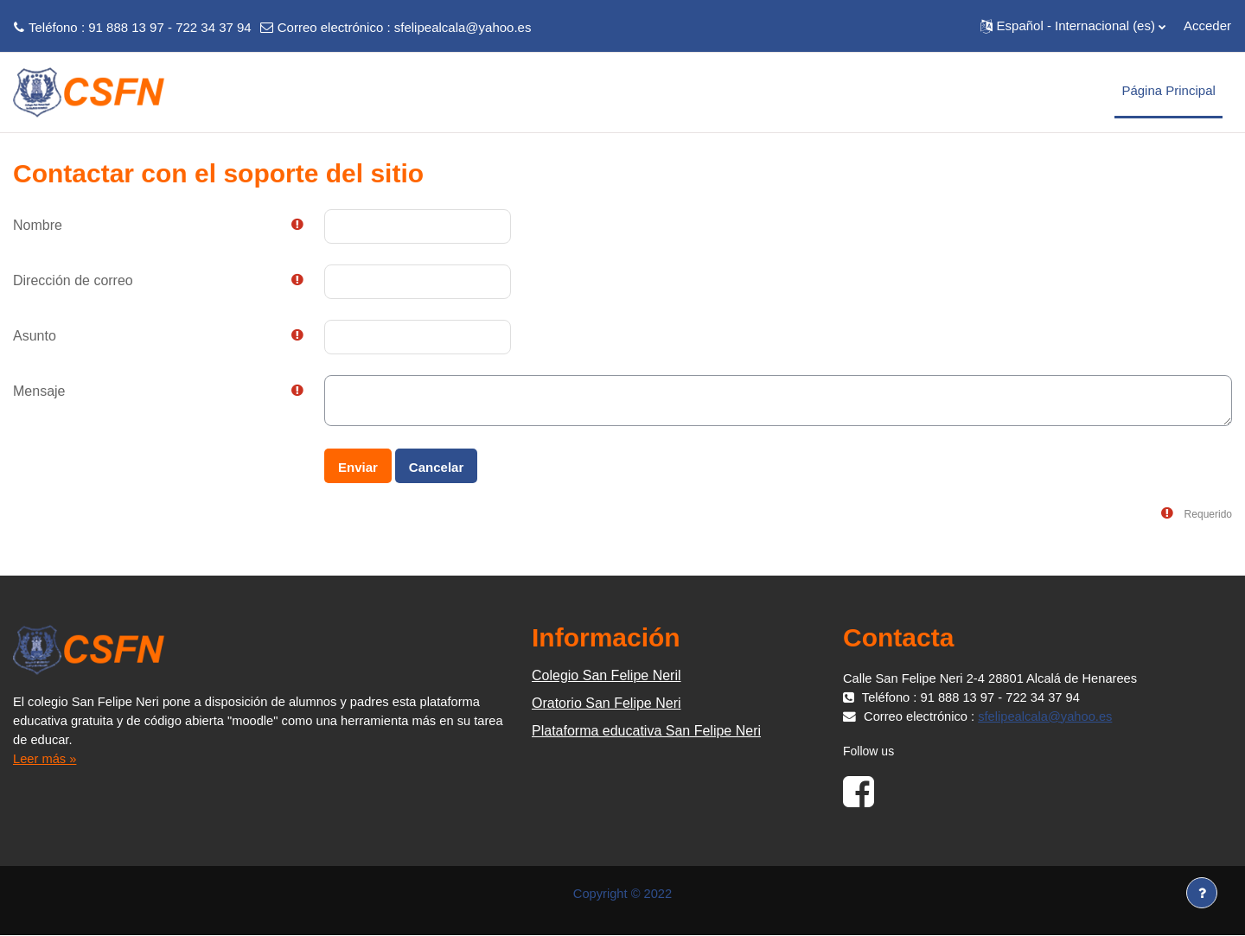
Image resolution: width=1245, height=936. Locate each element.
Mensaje (39, 391)
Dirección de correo (73, 280)
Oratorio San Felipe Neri (606, 703)
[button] (1073, 26)
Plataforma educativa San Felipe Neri (646, 730)
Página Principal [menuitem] (1168, 90)
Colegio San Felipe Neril (606, 675)
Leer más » (45, 758)
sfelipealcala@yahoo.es (463, 27)
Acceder (1207, 25)
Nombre (37, 225)
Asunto (34, 335)
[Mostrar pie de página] (1201, 892)
